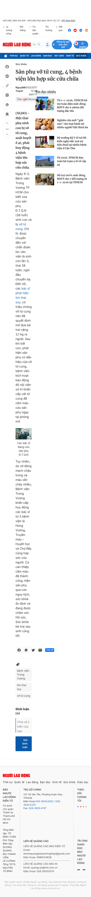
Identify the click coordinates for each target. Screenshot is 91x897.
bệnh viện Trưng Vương (23, 674)
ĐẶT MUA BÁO (68, 20)
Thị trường (47, 30)
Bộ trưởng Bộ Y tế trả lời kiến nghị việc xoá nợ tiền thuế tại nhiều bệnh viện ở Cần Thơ (71, 143)
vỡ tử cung (23, 695)
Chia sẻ (49, 650)
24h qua (59, 30)
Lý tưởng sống (7, 30)
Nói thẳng (21, 30)
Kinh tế (70, 55)
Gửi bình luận (25, 744)
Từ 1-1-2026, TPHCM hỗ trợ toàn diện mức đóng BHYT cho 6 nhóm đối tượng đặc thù (72, 105)
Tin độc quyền (33, 30)
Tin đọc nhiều (45, 92)
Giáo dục (83, 782)
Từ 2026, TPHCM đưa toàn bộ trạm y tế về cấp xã (71, 161)
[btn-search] (39, 44)
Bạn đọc (47, 55)
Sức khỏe (81, 55)
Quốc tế (24, 55)
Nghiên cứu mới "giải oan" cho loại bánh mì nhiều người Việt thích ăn (72, 124)
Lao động (36, 55)
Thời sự (14, 55)
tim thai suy (21, 687)
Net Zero (59, 55)
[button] (7, 123)
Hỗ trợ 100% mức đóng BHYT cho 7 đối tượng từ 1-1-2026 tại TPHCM (72, 179)
